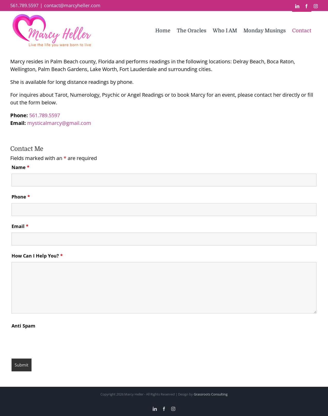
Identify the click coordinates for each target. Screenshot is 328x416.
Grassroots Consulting (211, 394)
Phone (21, 197)
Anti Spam (23, 326)
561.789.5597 (44, 115)
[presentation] (50, 342)
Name (20, 167)
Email (20, 226)
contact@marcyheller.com (72, 5)
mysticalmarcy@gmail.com (59, 123)
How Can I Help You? (37, 256)
